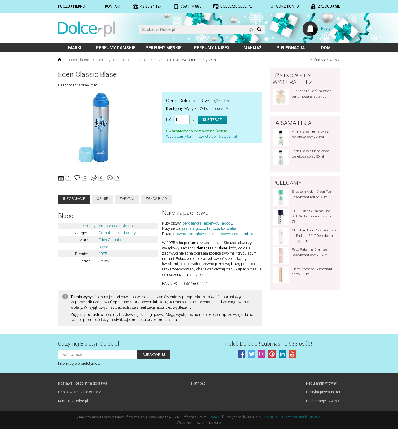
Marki (74, 47)
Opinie (102, 199)
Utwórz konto (285, 6)
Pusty (325, 28)
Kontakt (113, 6)
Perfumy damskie (115, 47)
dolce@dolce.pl (236, 6)
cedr (236, 233)
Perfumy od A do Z (324, 60)
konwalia (228, 228)
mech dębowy (219, 233)
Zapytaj (126, 199)
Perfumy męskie (164, 47)
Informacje (74, 199)
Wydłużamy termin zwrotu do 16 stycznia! (201, 136)
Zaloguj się (329, 6)
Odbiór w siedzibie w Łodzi (80, 392)
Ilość (170, 119)
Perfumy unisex (212, 47)
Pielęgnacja (290, 47)
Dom (326, 47)
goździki (203, 228)
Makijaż (252, 47)
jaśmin (188, 228)
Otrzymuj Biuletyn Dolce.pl (88, 343)
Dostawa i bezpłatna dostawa (82, 383)
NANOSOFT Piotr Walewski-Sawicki (292, 417)
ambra (247, 233)
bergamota (192, 223)
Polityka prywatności (323, 392)
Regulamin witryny (321, 383)
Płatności (199, 383)
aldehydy (211, 223)
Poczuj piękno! (72, 6)
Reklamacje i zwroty (323, 401)
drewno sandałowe (189, 233)
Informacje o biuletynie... (79, 363)
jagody (226, 223)
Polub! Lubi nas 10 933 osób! (268, 343)
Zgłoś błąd (156, 199)
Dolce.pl (214, 417)
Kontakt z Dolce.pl (73, 401)
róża (215, 228)
